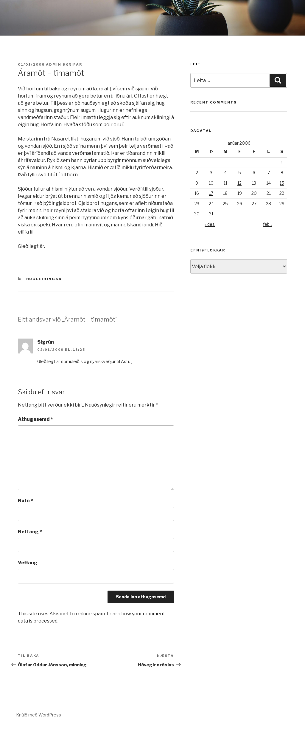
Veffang (28, 563)
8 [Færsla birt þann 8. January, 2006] (282, 172)
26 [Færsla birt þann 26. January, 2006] (239, 203)
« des (210, 224)
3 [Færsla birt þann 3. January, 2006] (211, 172)
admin (53, 64)
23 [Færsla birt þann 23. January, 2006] (196, 203)
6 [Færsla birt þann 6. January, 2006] (254, 172)
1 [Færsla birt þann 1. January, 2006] (282, 162)
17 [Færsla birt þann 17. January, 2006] (211, 193)
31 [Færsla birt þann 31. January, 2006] (211, 213)
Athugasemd (35, 419)
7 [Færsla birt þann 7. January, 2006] (268, 172)
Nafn (25, 500)
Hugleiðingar (44, 279)
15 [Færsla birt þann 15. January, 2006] (282, 183)
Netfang (30, 532)
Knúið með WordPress (38, 714)
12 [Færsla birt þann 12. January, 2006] (239, 183)
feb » (267, 224)
